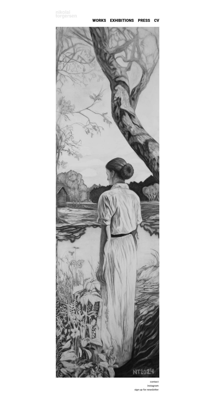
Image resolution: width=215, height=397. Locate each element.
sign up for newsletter (147, 389)
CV (156, 20)
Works (99, 20)
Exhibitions (122, 20)
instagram (153, 385)
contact (154, 381)
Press (144, 20)
